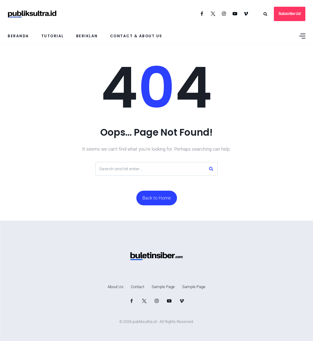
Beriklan (87, 35)
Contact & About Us (136, 35)
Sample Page (163, 286)
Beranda (18, 35)
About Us (115, 286)
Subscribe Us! (289, 14)
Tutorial (52, 35)
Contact (137, 286)
